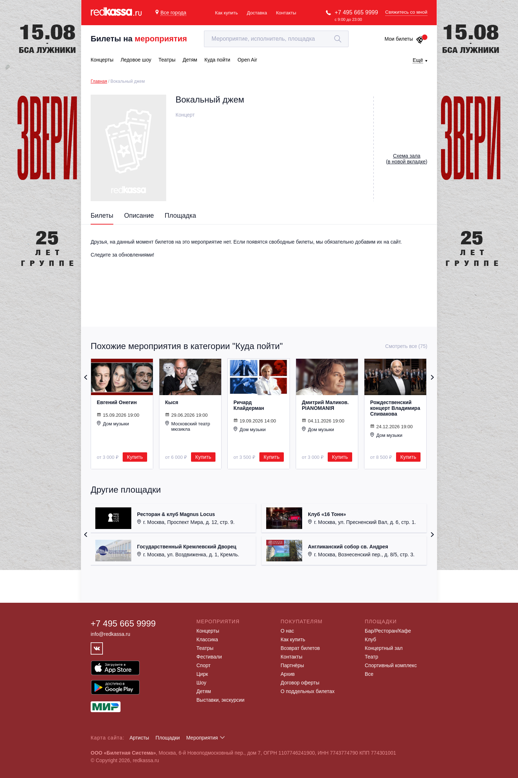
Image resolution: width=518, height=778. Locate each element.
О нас (287, 631)
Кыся (171, 402)
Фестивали (209, 657)
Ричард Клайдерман (248, 405)
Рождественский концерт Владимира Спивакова (395, 408)
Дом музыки (113, 423)
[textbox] (276, 39)
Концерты (207, 631)
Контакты (286, 12)
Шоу (201, 683)
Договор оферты (300, 683)
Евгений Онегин (117, 402)
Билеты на (139, 38)
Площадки (167, 738)
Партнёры (292, 665)
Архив (288, 674)
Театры (204, 648)
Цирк (202, 674)
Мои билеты (404, 39)
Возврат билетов (300, 648)
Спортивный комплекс (391, 665)
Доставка (257, 12)
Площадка (180, 215)
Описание (139, 215)
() (406, 158)
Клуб (370, 639)
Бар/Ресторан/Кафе (388, 631)
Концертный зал (384, 648)
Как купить (226, 12)
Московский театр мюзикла (187, 426)
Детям (203, 691)
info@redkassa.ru (110, 634)
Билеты (102, 215)
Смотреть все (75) (406, 346)
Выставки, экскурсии (220, 700)
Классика (207, 639)
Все (369, 674)
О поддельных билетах (308, 691)
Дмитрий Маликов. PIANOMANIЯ (325, 405)
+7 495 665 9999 (356, 12)
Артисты (139, 738)
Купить (135, 457)
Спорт (203, 665)
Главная (99, 81)
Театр (371, 657)
